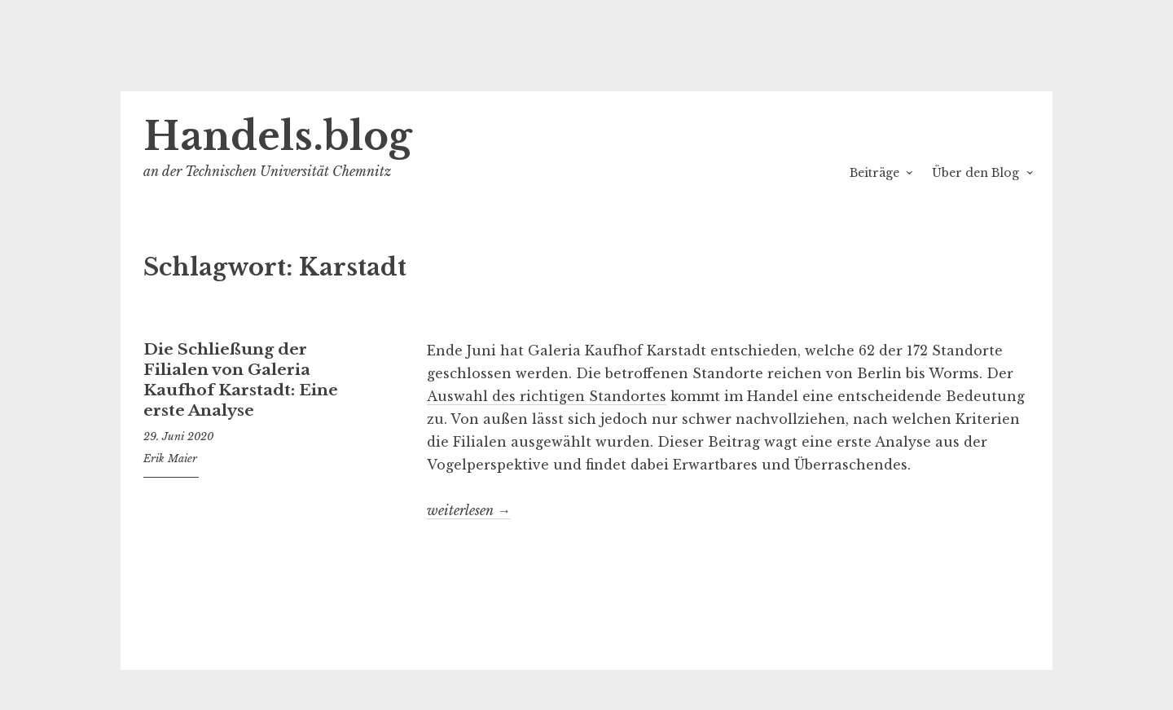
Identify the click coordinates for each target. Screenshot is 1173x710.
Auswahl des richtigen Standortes (546, 396)
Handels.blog (277, 136)
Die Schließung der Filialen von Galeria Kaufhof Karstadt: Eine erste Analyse (240, 379)
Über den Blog (975, 172)
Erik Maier (170, 458)
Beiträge (874, 172)
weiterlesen (468, 510)
